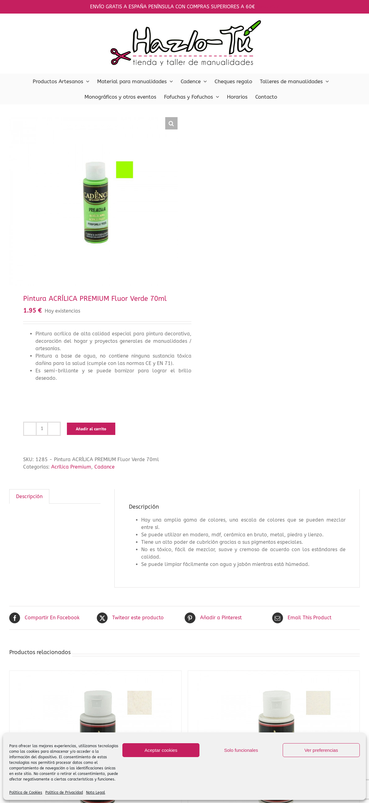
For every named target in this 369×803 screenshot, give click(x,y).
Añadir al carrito (91, 429)
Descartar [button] (267, 7)
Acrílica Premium (71, 467)
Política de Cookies (25, 792)
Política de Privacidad (64, 792)
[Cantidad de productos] (42, 429)
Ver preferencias (321, 750)
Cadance (104, 467)
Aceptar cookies (161, 750)
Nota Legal (95, 792)
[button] (171, 123)
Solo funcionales (241, 750)
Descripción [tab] (29, 496)
